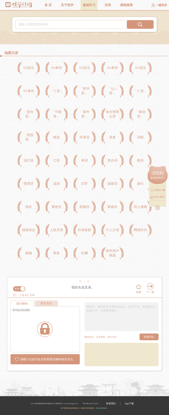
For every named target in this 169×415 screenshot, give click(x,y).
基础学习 (89, 5)
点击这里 (100, 408)
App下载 (129, 403)
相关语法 (46, 303)
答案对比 (149, 336)
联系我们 (111, 403)
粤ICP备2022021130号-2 (90, 403)
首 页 (48, 5)
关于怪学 (67, 5)
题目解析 (22, 303)
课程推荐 (126, 5)
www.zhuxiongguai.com (70, 403)
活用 (108, 5)
